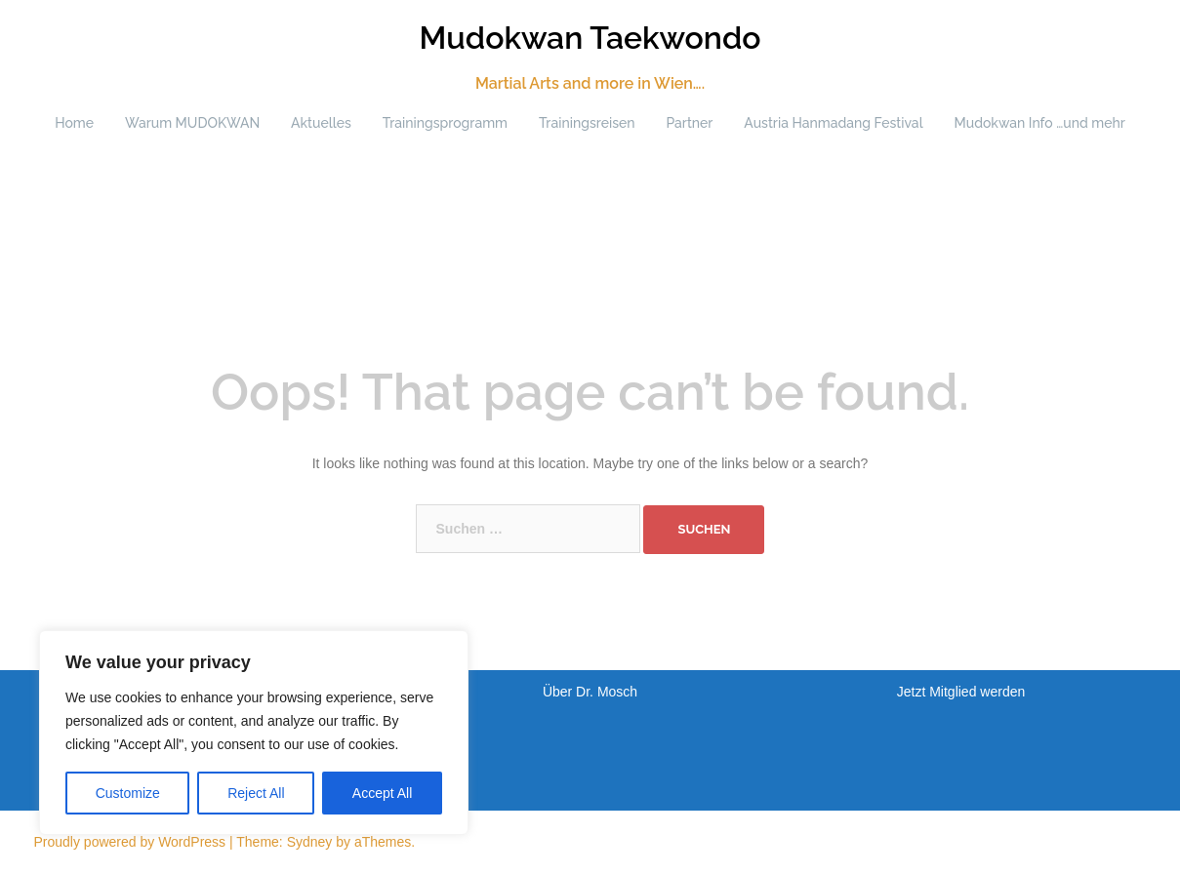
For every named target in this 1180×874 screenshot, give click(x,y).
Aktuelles (321, 123)
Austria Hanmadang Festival (833, 123)
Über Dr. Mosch (590, 691)
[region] (253, 732)
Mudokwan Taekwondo (589, 38)
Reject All (255, 793)
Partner (689, 123)
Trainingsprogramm (445, 123)
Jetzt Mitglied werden (961, 691)
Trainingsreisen (587, 123)
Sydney (310, 842)
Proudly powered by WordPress (130, 842)
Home (74, 123)
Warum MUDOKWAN (192, 123)
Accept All (382, 793)
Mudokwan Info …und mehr (1040, 123)
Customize (128, 793)
